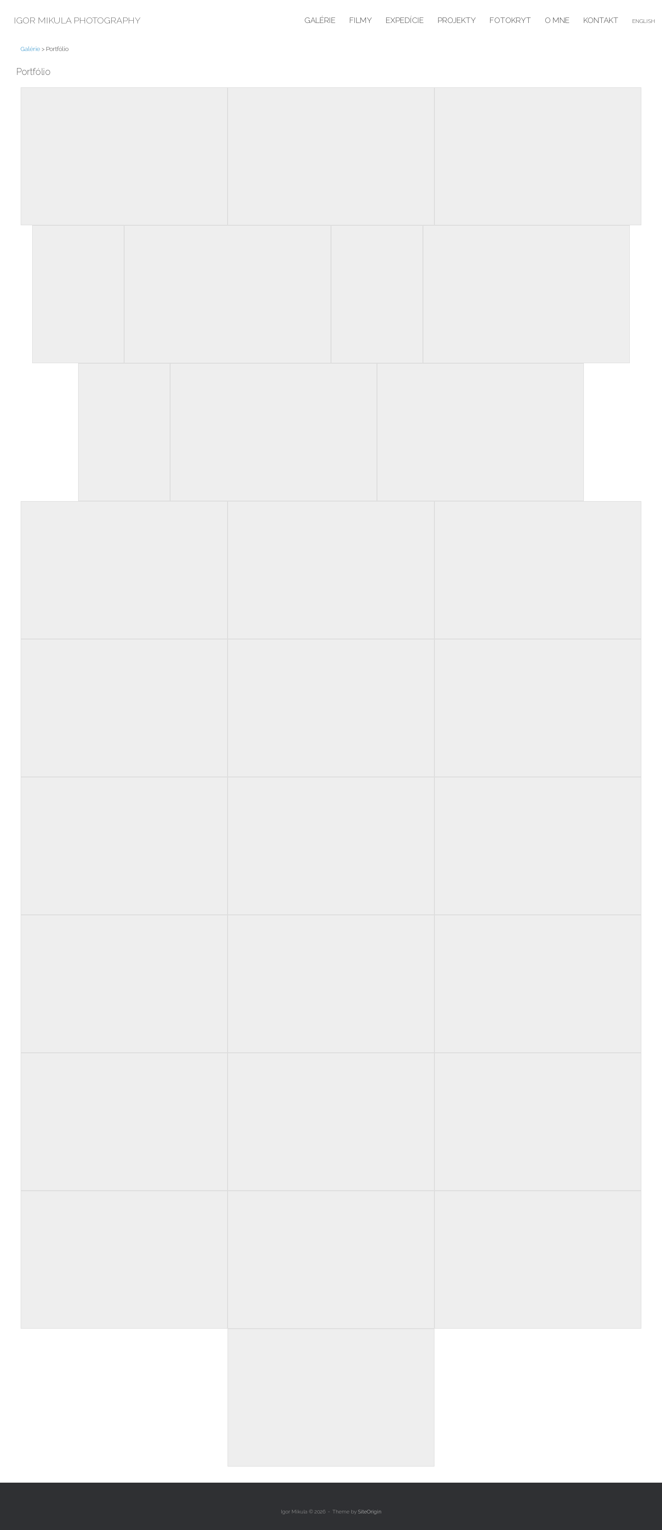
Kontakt (600, 20)
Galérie (320, 20)
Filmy (360, 20)
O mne (557, 20)
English (643, 21)
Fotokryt (510, 20)
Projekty (457, 20)
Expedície (405, 20)
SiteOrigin (370, 1511)
